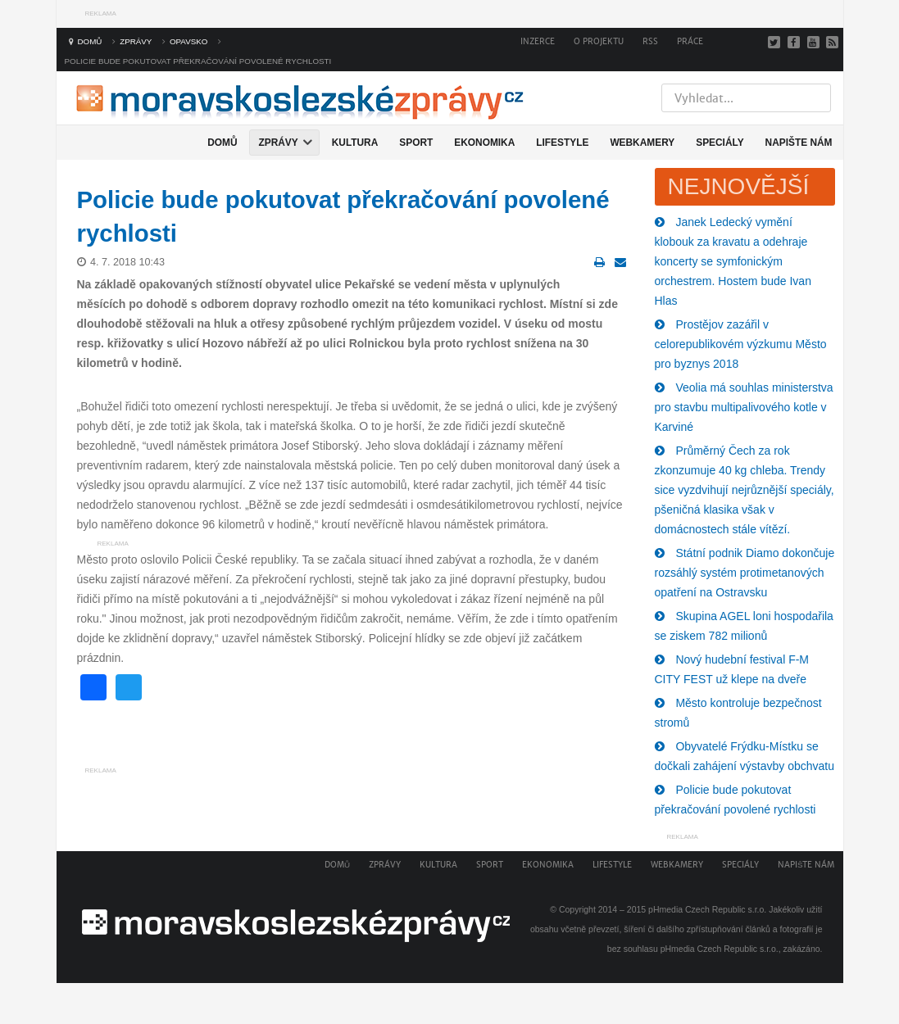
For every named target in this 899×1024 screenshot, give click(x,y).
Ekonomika (548, 864)
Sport (489, 864)
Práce (690, 41)
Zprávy (385, 864)
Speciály (740, 864)
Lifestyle (612, 864)
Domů (337, 864)
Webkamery (677, 864)
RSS (650, 41)
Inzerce (537, 41)
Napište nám (806, 864)
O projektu (599, 41)
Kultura (438, 864)
